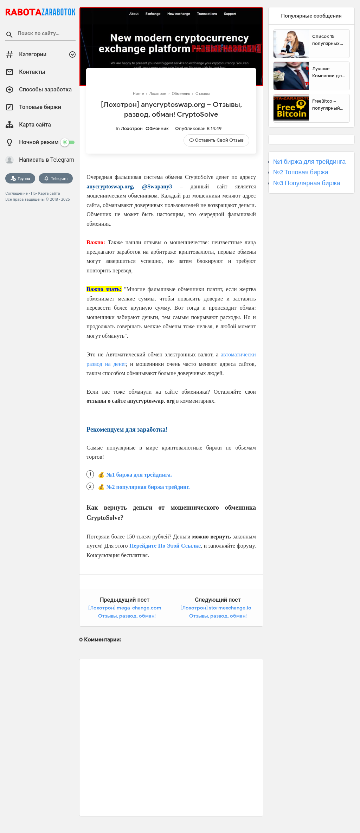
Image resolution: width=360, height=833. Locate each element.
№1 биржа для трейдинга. (139, 475)
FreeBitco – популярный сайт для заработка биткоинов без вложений (328, 104)
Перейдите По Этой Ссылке (165, 546)
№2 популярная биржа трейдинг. (148, 487)
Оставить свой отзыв (219, 140)
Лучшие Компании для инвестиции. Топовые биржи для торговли (328, 72)
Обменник (157, 128)
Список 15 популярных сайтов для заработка (326, 40)
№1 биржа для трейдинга (309, 162)
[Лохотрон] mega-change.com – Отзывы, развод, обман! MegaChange (124, 616)
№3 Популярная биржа (306, 183)
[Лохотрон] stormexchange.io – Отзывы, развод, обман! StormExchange (218, 616)
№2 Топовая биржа (300, 172)
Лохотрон (132, 128)
